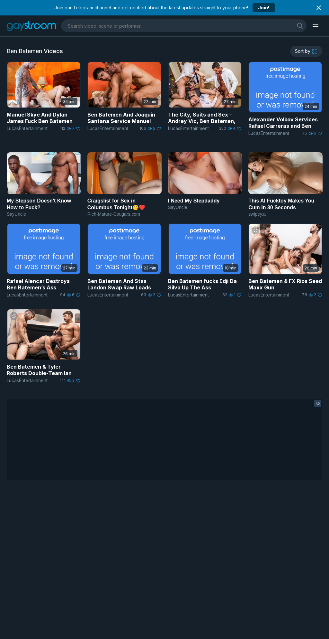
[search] (300, 25)
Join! (263, 7)
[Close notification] (319, 8)
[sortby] (306, 51)
